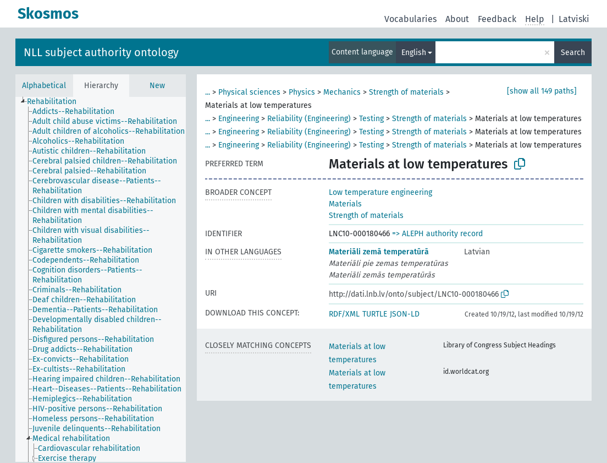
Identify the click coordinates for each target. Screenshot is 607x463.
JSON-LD (405, 314)
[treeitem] (56, 102)
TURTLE (374, 314)
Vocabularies (410, 19)
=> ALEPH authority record (437, 233)
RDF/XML (344, 314)
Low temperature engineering (380, 192)
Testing (371, 118)
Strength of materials (406, 92)
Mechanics (342, 92)
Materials (345, 204)
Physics (302, 92)
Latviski (574, 19)
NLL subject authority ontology (101, 52)
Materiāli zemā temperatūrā (379, 252)
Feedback (497, 19)
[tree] (100, 279)
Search (573, 52)
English (413, 52)
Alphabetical (44, 85)
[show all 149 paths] (542, 91)
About (457, 19)
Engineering (238, 118)
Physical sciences (249, 92)
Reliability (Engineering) (309, 118)
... (207, 92)
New (157, 85)
